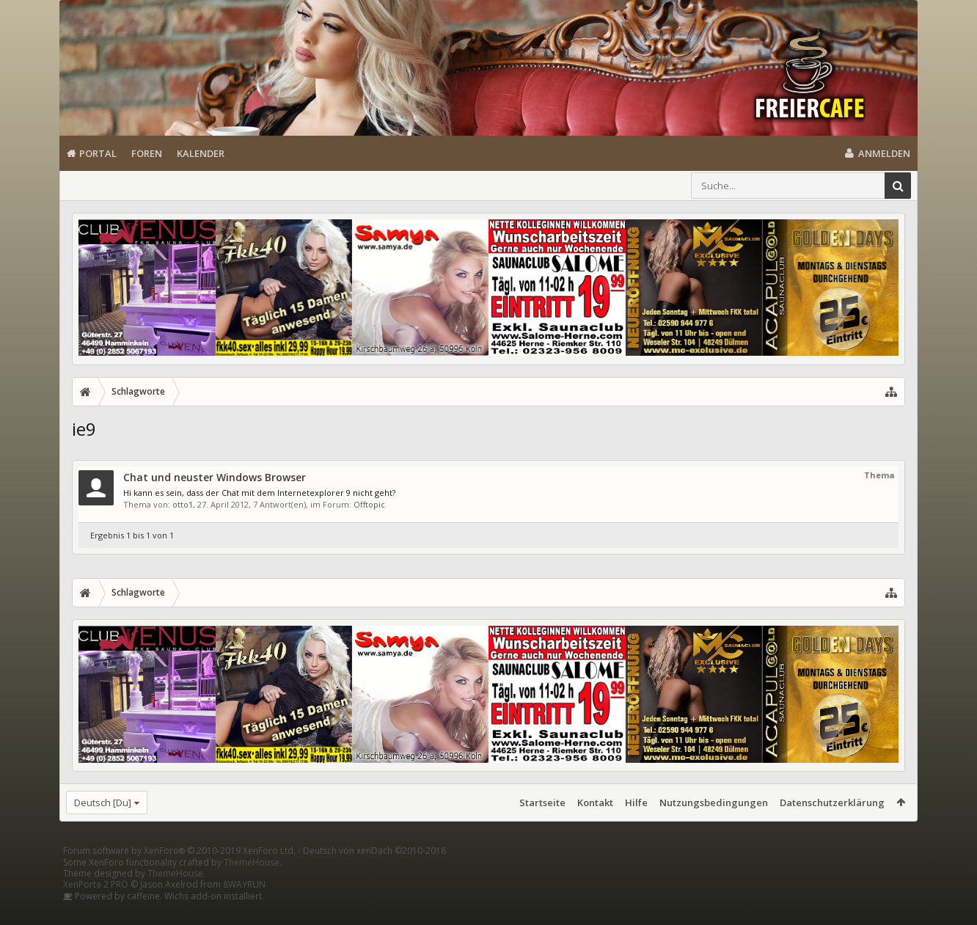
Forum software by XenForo (179, 874)
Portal (98, 153)
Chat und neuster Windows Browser (214, 477)
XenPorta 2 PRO (95, 908)
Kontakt (595, 802)
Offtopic (369, 504)
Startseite (542, 802)
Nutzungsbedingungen (713, 802)
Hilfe (636, 802)
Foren (146, 153)
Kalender (200, 153)
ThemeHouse (251, 886)
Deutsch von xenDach (374, 874)
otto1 (182, 504)
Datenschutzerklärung (832, 802)
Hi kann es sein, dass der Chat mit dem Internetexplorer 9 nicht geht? (259, 492)
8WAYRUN (244, 908)
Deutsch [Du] (102, 802)
